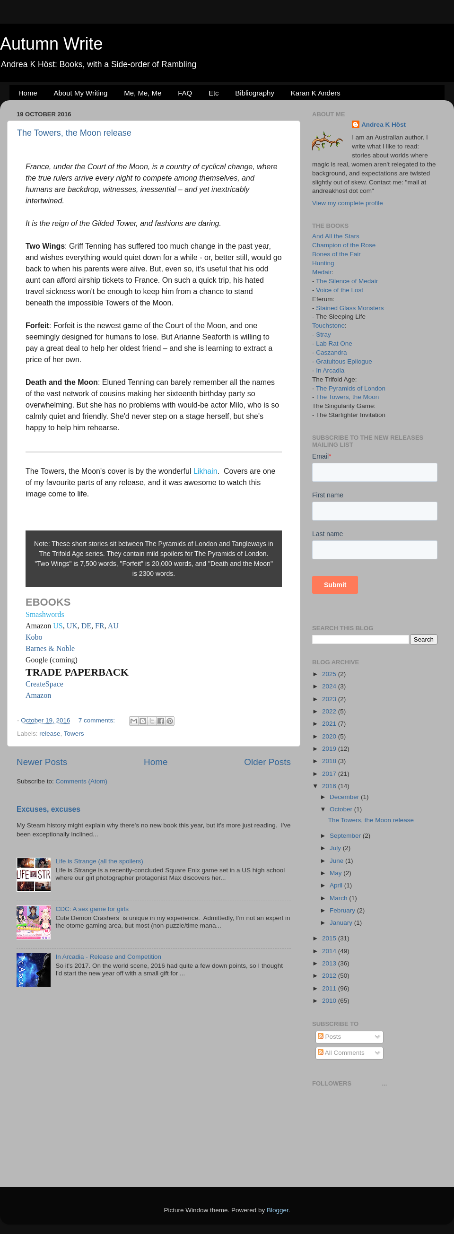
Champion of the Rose (343, 245)
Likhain (205, 471)
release (49, 733)
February (343, 910)
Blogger (277, 1210)
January (342, 922)
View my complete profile (347, 203)
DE (86, 626)
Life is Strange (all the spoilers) (99, 861)
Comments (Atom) (82, 781)
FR (100, 626)
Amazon (38, 695)
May (336, 873)
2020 (330, 736)
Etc (214, 93)
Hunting (323, 263)
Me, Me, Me (142, 93)
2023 (330, 699)
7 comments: (98, 720)
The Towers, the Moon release (74, 133)
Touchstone (328, 325)
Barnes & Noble (50, 648)
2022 (330, 711)
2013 (330, 963)
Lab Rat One (334, 343)
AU (113, 626)
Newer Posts (42, 762)
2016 (330, 786)
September (346, 835)
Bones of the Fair (336, 254)
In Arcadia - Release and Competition (108, 956)
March (339, 898)
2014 (330, 951)
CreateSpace (44, 684)
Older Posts (267, 762)
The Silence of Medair (347, 281)
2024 (330, 686)
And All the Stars (335, 236)
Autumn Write (51, 43)
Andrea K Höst (383, 124)
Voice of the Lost (339, 290)
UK (72, 626)
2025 (330, 674)
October (342, 809)
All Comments (341, 1052)
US (57, 626)
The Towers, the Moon (347, 396)
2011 (330, 988)
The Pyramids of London (350, 388)
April (337, 885)
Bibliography (254, 93)
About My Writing (81, 93)
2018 (330, 761)
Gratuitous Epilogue (344, 361)
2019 (330, 748)
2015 (330, 938)
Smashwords (45, 614)
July (336, 848)
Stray (323, 334)
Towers (74, 733)
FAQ (185, 93)
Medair (322, 272)
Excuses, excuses (48, 809)
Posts (329, 1036)
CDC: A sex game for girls (92, 908)
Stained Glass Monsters (350, 308)
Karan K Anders (315, 93)
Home (27, 93)
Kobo (34, 637)
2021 (330, 723)
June (337, 860)
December (345, 796)
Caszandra (331, 352)
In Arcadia (330, 370)
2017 (330, 773)
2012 (330, 975)
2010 (330, 1000)
